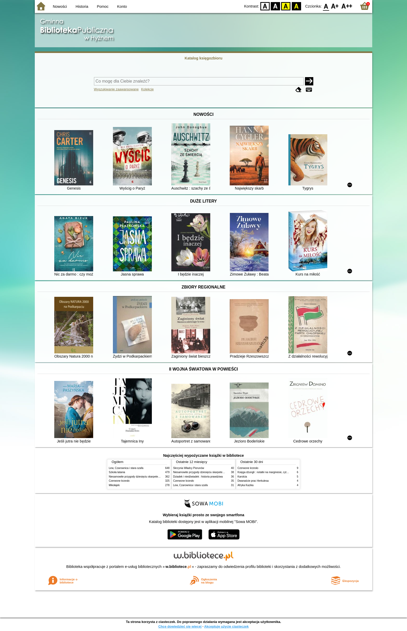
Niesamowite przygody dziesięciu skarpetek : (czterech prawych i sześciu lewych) (156, 476)
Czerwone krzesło (119, 480)
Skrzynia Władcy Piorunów (188, 468)
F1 (335, 6)
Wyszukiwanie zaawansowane (116, 89)
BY (296, 6)
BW (275, 6)
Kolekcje (147, 89)
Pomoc (102, 6)
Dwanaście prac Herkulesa (253, 480)
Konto (122, 6)
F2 (346, 6)
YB (286, 6)
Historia (82, 6)
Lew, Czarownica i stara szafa (126, 468)
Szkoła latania (117, 472)
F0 (325, 6)
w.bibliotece (178, 567)
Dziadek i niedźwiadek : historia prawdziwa (198, 476)
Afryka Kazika (246, 485)
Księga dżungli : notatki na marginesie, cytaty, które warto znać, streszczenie (282, 472)
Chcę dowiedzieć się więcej (179, 626)
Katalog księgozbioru (203, 58)
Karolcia (242, 476)
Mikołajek (114, 485)
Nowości (60, 6)
